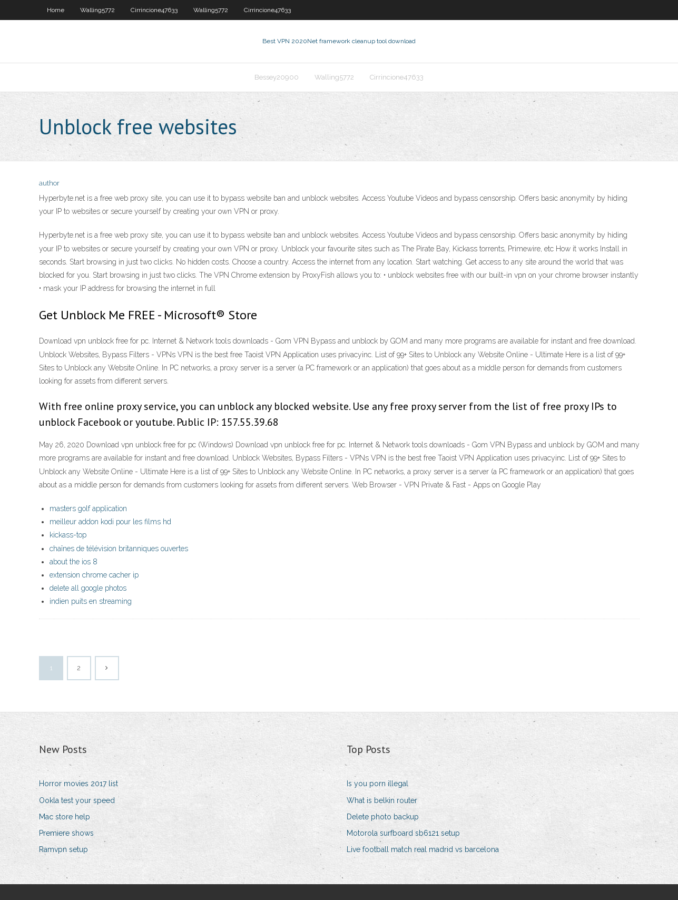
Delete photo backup (383, 817)
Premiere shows (66, 833)
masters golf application (88, 508)
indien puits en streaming (91, 601)
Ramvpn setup (63, 849)
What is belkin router (382, 800)
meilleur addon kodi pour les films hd (110, 521)
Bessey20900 (276, 77)
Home (55, 10)
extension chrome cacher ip (94, 575)
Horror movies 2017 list (78, 783)
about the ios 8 (73, 561)
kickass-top (68, 535)
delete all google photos (88, 588)
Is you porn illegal (377, 783)
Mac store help (64, 817)
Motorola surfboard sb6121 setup (403, 833)
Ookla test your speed (77, 800)
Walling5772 (97, 10)
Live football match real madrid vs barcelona (423, 849)
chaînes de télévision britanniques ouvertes (119, 548)
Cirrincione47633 (154, 10)
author (49, 183)
